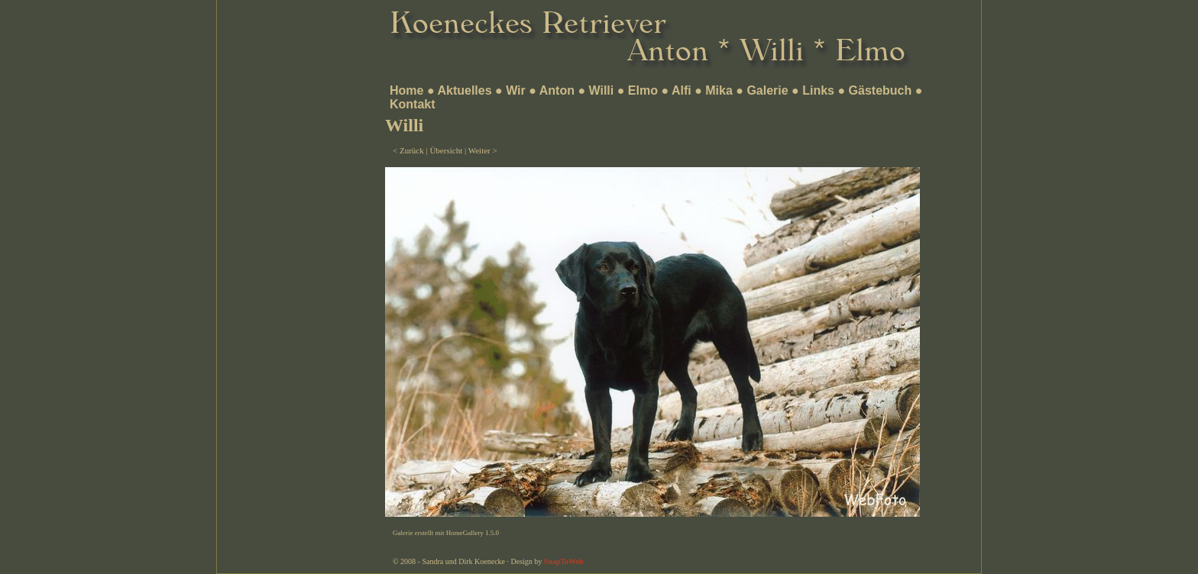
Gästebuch (880, 90)
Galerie (767, 90)
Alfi (681, 90)
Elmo (643, 90)
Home (406, 90)
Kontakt (412, 104)
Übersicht (445, 150)
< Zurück (408, 150)
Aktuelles (464, 90)
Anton (557, 90)
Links (818, 90)
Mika (719, 90)
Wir (516, 90)
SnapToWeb (564, 561)
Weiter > (482, 150)
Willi (601, 90)
